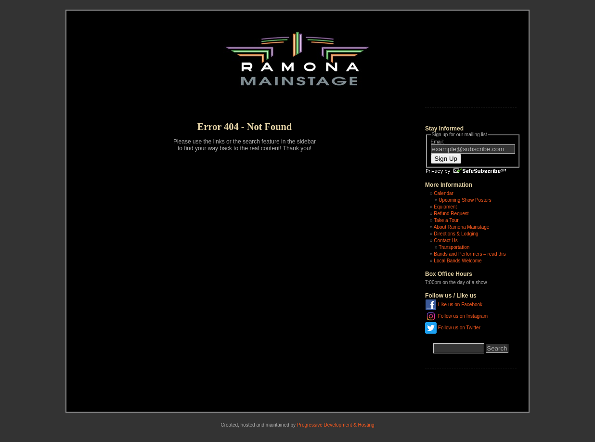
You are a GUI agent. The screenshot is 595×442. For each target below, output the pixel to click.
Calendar (443, 193)
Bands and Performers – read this (470, 254)
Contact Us (445, 240)
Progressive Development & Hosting (336, 425)
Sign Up (446, 158)
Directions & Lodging (456, 233)
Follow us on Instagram (463, 315)
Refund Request (451, 213)
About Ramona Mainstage (462, 227)
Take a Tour (446, 220)
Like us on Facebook (460, 304)
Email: (437, 141)
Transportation (454, 247)
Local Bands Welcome (457, 260)
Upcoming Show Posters (465, 200)
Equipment (445, 206)
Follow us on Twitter (459, 327)
